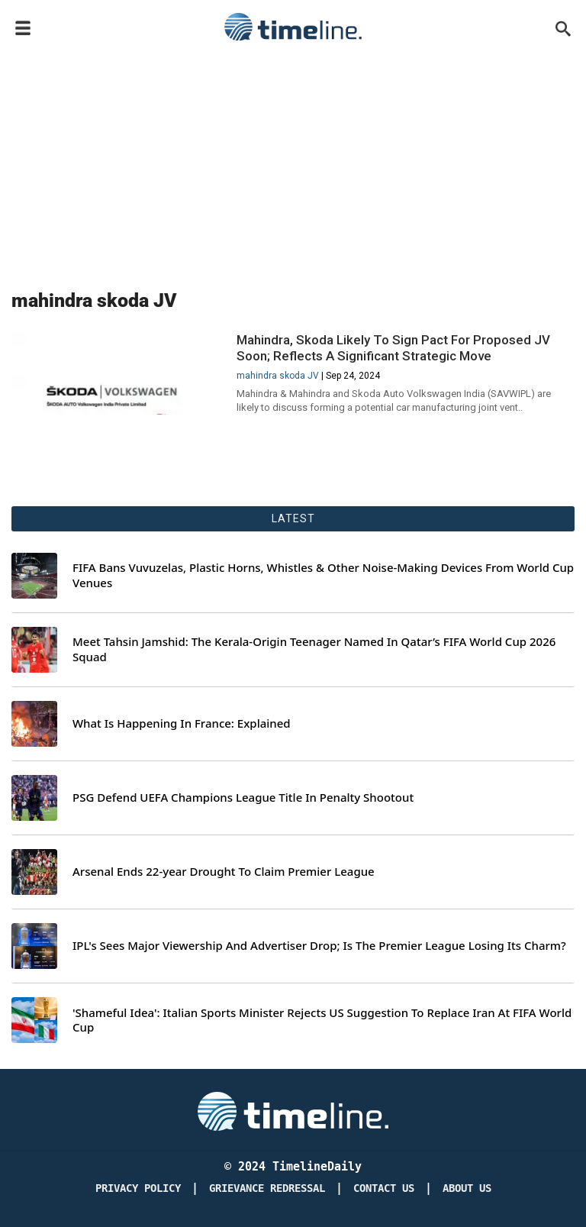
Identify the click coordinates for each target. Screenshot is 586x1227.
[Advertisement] (293, 162)
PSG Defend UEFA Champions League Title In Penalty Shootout (243, 797)
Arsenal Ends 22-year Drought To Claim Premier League (223, 871)
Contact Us (383, 1188)
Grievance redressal (267, 1188)
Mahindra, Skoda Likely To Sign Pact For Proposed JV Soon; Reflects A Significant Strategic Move (393, 347)
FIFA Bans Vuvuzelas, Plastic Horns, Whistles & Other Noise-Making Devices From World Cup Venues (323, 575)
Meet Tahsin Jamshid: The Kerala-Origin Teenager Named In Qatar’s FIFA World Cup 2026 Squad (313, 649)
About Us (467, 1188)
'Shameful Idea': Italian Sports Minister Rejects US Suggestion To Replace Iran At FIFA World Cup (322, 1020)
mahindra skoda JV (278, 375)
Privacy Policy (138, 1188)
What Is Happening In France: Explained (181, 723)
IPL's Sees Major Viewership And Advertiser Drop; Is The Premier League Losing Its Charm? (319, 945)
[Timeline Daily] (293, 1110)
